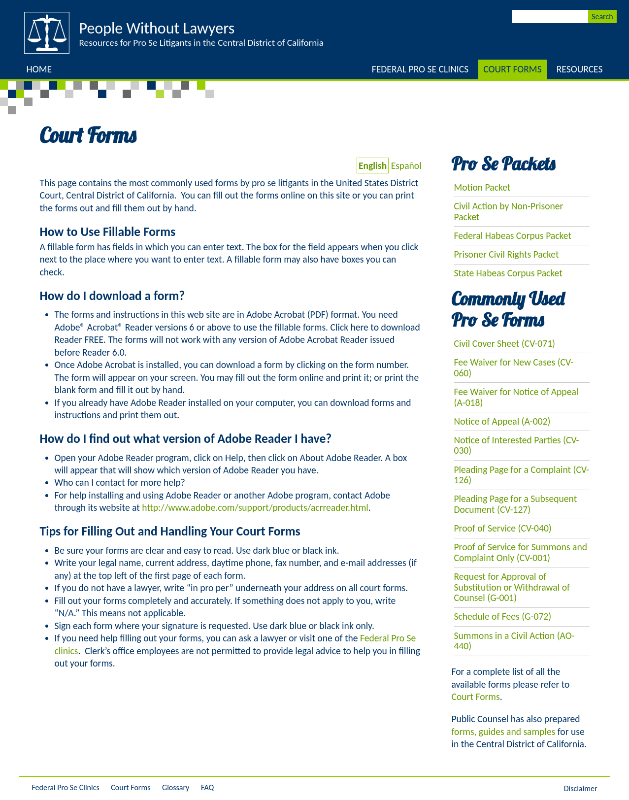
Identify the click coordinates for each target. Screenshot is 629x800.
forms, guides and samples (504, 731)
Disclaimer (580, 788)
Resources (580, 69)
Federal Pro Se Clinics (420, 69)
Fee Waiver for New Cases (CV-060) (514, 367)
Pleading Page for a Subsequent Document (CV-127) (515, 504)
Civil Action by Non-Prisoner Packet (508, 211)
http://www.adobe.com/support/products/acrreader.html (255, 507)
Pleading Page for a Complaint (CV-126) (522, 475)
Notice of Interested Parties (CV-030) (516, 445)
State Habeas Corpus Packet (508, 273)
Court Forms (512, 69)
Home (39, 69)
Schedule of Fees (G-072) (503, 616)
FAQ (207, 787)
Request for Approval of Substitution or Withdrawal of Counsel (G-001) (512, 586)
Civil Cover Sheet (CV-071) (505, 343)
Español (406, 165)
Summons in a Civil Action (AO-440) (514, 641)
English (373, 165)
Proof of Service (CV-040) (503, 528)
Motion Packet (482, 187)
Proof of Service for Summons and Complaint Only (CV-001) (521, 552)
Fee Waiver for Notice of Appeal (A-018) (516, 397)
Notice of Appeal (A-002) (502, 421)
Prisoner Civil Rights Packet (506, 254)
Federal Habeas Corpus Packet (513, 235)
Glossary (175, 787)
